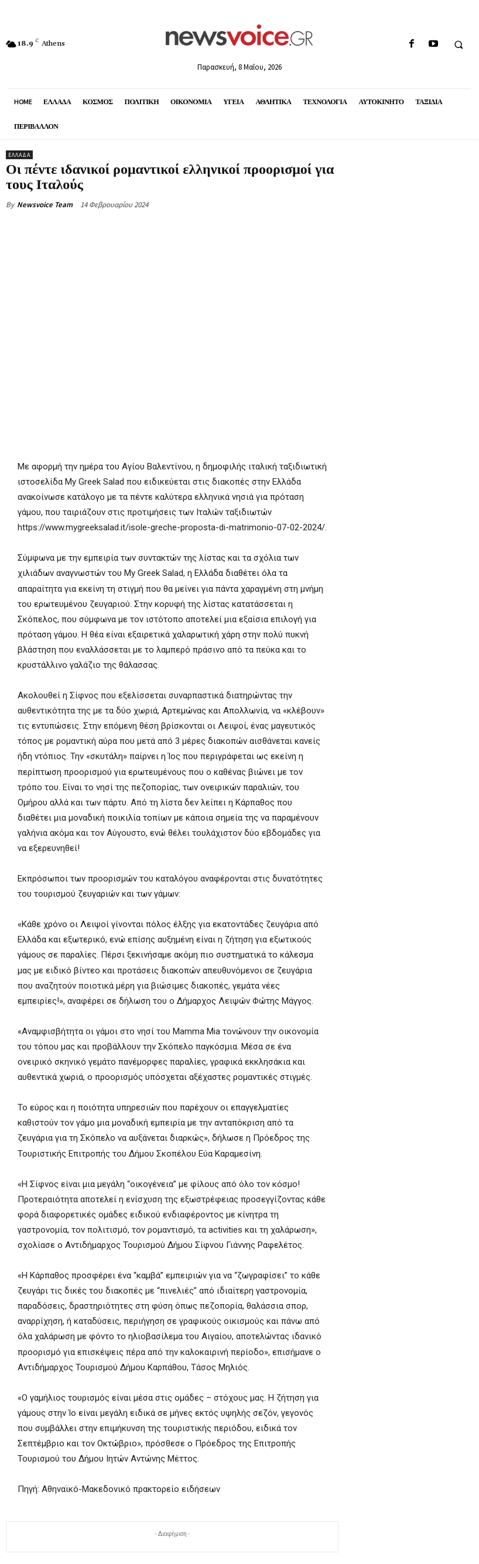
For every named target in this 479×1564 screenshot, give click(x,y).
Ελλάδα (19, 154)
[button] (458, 44)
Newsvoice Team (45, 205)
